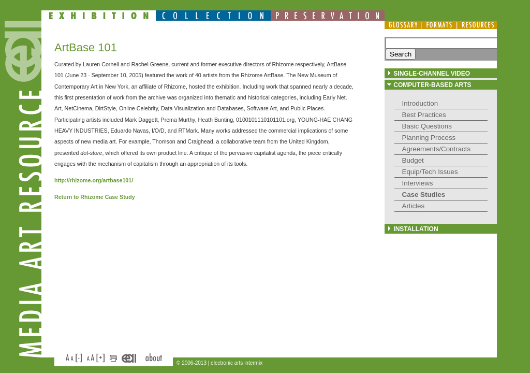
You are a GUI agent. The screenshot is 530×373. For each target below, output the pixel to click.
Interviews (417, 183)
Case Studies (424, 194)
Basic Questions (427, 126)
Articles (413, 206)
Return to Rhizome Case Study (94, 197)
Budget (413, 160)
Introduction (420, 103)
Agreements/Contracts (436, 149)
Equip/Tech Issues (430, 172)
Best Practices (424, 115)
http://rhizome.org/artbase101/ (93, 180)
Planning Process (429, 137)
